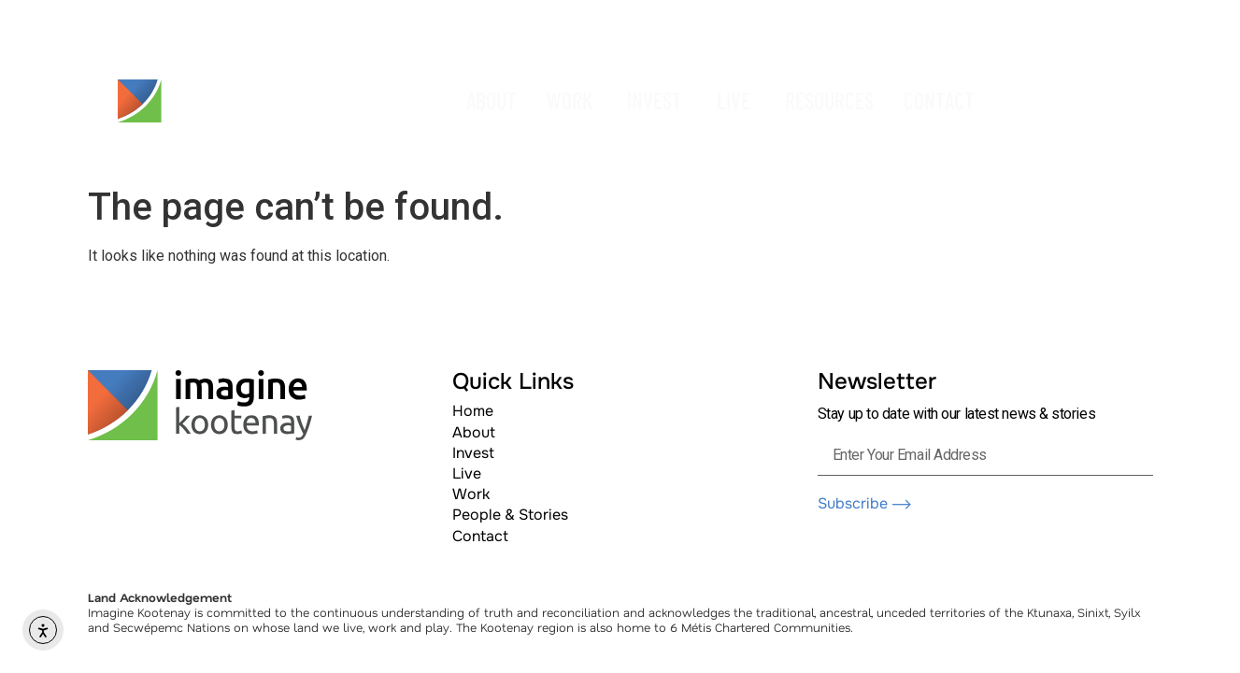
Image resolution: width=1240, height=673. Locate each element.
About (473, 432)
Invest (473, 453)
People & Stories (510, 514)
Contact (480, 536)
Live (466, 473)
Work (471, 494)
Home (472, 411)
